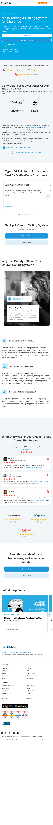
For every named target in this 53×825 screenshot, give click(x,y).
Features (4, 677)
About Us (4, 671)
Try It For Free (26, 237)
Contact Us (30, 682)
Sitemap (29, 699)
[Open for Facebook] (2, 737)
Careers (4, 699)
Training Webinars (7, 697)
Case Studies (5, 694)
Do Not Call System (32, 694)
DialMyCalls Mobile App (8, 689)
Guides (4, 674)
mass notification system (26, 26)
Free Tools (5, 702)
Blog (28, 674)
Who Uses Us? (31, 671)
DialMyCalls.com (37, 740)
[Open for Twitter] (5, 737)
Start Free (42, 3)
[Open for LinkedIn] (9, 737)
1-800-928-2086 (27, 656)
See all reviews (26, 451)
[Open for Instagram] (18, 736)
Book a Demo (26, 244)
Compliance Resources (41, 743)
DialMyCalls (6, 26)
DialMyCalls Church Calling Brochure (16, 148)
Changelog (30, 702)
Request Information (27, 40)
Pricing (3, 682)
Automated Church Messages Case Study (26, 153)
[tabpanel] (25, 195)
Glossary (29, 692)
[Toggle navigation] (50, 3)
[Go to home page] (6, 3)
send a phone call (33, 128)
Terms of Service (6, 743)
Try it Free (27, 35)
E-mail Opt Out (31, 697)
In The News (5, 692)
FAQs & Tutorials (31, 677)
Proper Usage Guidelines (27, 743)
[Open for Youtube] (14, 737)
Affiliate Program (31, 689)
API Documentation (32, 679)
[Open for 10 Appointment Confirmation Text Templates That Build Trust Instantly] (25, 617)
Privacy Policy (16, 743)
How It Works (5, 679)
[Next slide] (48, 197)
